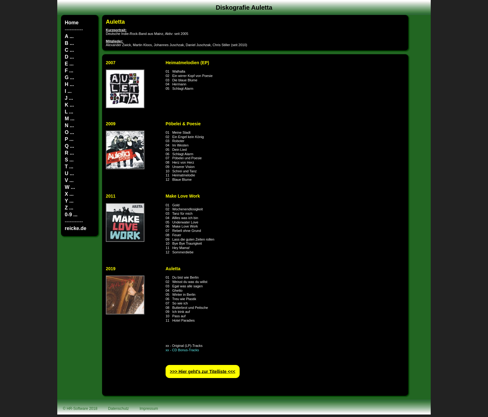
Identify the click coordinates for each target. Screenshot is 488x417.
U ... (69, 173)
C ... (69, 50)
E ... (69, 63)
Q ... (69, 146)
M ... (69, 118)
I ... (68, 91)
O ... (69, 132)
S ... (69, 159)
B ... (69, 43)
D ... (69, 57)
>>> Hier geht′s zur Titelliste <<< (202, 371)
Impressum (149, 408)
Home (71, 22)
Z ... (69, 207)
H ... (69, 84)
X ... (69, 194)
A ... (69, 36)
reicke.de (75, 228)
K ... (69, 105)
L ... (69, 111)
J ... (69, 98)
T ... (69, 166)
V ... (69, 180)
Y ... (69, 201)
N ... (69, 125)
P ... (69, 139)
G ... (69, 77)
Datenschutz (118, 408)
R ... (69, 153)
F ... (69, 70)
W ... (70, 187)
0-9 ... (71, 214)
